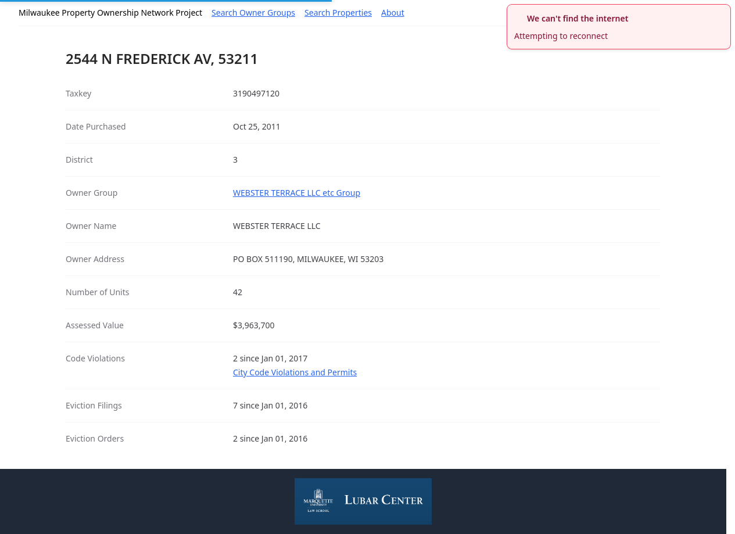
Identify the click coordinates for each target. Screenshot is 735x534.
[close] (723, 11)
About (392, 12)
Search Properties (338, 12)
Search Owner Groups (253, 12)
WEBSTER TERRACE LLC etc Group (296, 192)
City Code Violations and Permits (295, 372)
